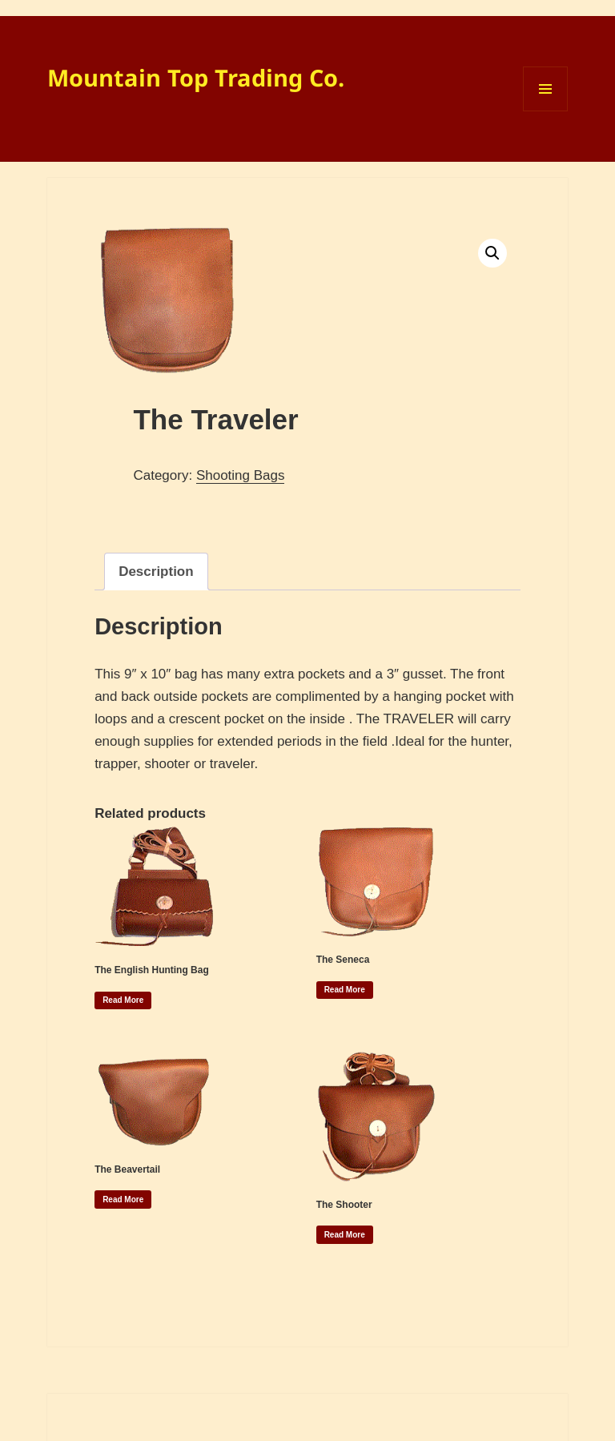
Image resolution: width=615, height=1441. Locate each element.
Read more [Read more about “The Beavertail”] (122, 1199)
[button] (492, 253)
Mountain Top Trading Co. (195, 77)
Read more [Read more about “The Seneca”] (344, 989)
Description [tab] (156, 571)
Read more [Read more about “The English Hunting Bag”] (122, 1000)
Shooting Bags (240, 475)
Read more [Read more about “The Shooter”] (344, 1234)
